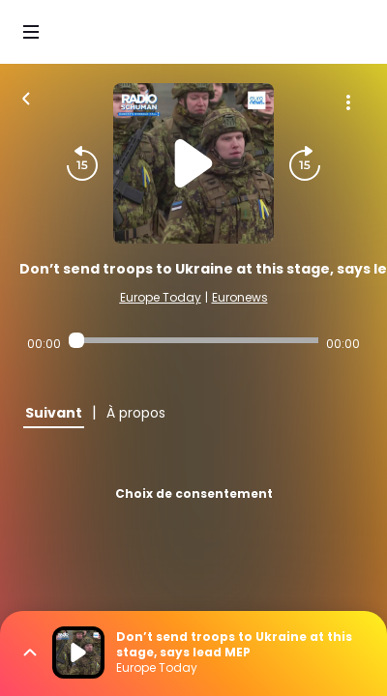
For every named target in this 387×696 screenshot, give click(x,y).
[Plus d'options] (348, 102)
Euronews (240, 297)
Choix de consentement (194, 493)
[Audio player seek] (193, 340)
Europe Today (160, 297)
